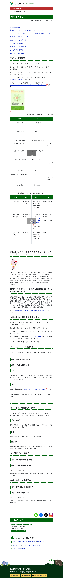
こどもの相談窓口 (15, 27)
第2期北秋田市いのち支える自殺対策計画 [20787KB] (29, 310)
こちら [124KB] (37, 336)
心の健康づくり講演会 (16, 50)
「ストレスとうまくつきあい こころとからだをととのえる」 (29, 85)
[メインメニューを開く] (50, 3)
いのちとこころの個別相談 (18, 40)
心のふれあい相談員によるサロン (20, 36)
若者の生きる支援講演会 (17, 53)
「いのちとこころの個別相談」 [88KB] (35, 389)
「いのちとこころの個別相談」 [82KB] (36, 222)
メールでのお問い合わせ (18, 531)
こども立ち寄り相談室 (16, 43)
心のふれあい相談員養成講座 (18, 46)
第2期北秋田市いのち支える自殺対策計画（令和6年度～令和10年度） (30, 33)
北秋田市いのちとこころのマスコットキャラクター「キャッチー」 (30, 30)
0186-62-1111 (15, 575)
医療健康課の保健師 (16, 79)
